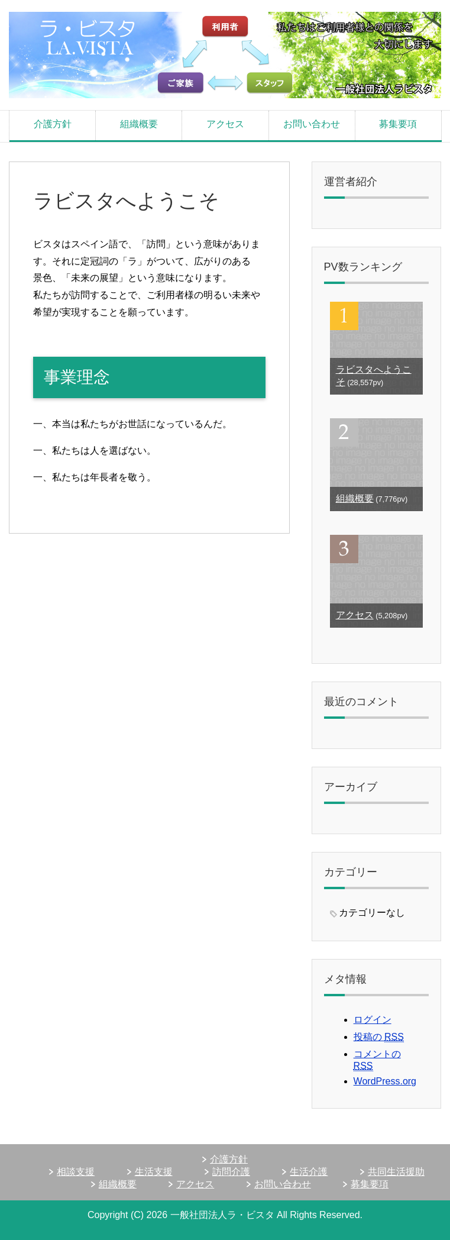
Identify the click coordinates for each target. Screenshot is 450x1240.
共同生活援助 (396, 1172)
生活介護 (309, 1172)
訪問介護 (231, 1172)
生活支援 (154, 1172)
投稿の (379, 1037)
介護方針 (53, 124)
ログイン (372, 1020)
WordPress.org (385, 1081)
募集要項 (398, 124)
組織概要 (139, 124)
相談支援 (76, 1172)
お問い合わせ (311, 124)
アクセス (225, 124)
